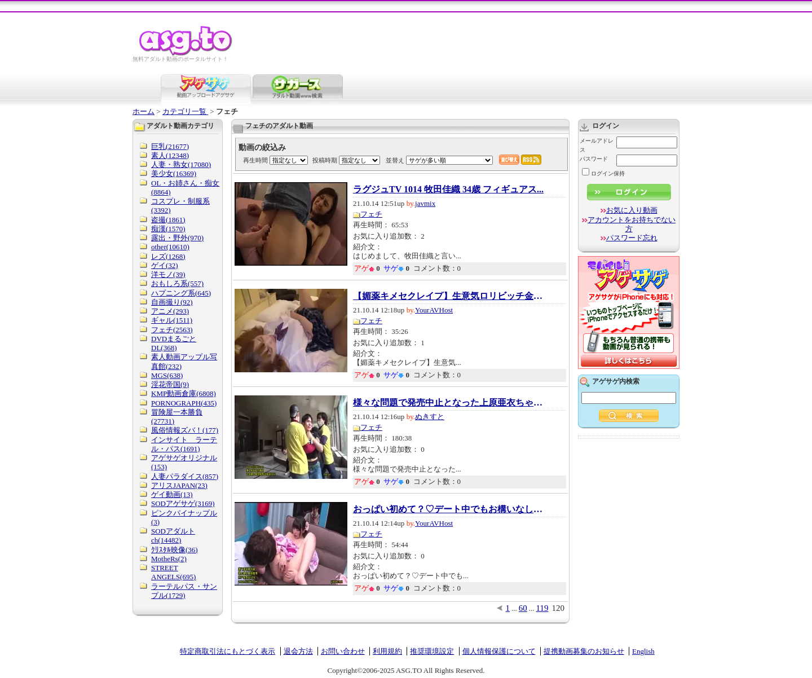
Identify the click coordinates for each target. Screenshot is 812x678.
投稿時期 (324, 160)
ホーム (144, 111)
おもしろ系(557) (177, 283)
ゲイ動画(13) (172, 494)
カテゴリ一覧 (185, 111)
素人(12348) (170, 155)
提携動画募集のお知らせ (584, 651)
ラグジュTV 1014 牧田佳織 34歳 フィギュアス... (448, 189)
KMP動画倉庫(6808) (183, 393)
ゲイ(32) (164, 265)
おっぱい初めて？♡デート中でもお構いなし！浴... (449, 509)
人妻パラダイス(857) (184, 476)
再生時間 (255, 160)
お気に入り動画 (631, 210)
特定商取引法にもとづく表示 (227, 651)
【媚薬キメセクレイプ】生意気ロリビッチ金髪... (449, 296)
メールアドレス (597, 145)
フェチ (371, 214)
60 (523, 608)
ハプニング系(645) (181, 293)
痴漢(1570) (168, 228)
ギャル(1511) (171, 320)
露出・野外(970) (177, 238)
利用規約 (387, 651)
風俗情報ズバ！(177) (184, 430)
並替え (395, 160)
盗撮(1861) (168, 219)
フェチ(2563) (172, 329)
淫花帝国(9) (170, 384)
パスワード (594, 159)
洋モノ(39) (168, 274)
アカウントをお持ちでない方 (632, 224)
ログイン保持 (603, 173)
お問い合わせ (343, 651)
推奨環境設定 (432, 651)
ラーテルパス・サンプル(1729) (184, 591)
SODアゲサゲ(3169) (183, 503)
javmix (425, 203)
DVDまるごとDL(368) (173, 343)
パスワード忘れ (631, 238)
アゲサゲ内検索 (615, 381)
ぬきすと (429, 416)
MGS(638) (167, 375)
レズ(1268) (168, 256)
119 (542, 608)
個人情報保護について (499, 651)
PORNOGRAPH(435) (184, 403)
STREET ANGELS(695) (173, 572)
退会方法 (298, 651)
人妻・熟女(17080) (181, 164)
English (643, 651)
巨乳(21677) (170, 146)
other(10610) (170, 247)
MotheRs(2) (169, 558)
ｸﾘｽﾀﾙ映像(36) (174, 549)
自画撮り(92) (172, 302)
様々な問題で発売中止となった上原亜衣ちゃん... (449, 402)
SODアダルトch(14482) (173, 535)
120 (558, 608)
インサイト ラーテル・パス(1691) (184, 444)
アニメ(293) (170, 311)
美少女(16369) (173, 173)
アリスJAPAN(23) (179, 485)
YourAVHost (434, 310)
